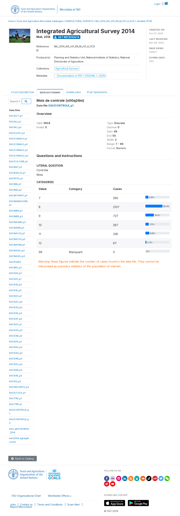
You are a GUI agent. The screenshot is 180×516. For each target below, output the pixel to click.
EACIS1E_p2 (15, 290)
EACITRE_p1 (15, 398)
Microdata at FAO (70, 9)
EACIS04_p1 (15, 341)
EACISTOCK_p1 (17, 392)
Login (157, 4)
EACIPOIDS (15, 261)
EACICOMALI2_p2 (18, 155)
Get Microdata (66, 37)
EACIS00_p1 (15, 273)
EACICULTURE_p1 (18, 161)
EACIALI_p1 (15, 121)
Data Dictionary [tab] (50, 92)
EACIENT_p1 (15, 167)
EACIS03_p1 (15, 324)
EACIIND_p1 (15, 184)
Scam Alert (73, 504)
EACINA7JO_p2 (17, 239)
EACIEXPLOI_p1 (17, 172)
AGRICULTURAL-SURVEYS (79, 21)
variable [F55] (144, 21)
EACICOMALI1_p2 (18, 144)
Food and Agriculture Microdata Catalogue (40, 21)
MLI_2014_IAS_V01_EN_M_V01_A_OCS (114, 21)
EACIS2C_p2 (15, 301)
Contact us (26, 504)
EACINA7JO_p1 (17, 233)
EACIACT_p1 (15, 115)
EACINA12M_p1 (17, 244)
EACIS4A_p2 (15, 352)
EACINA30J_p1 (17, 250)
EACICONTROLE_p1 (61, 105)
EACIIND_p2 (15, 189)
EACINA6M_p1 (16, 227)
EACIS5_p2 (15, 381)
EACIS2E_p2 (15, 313)
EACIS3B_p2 (15, 335)
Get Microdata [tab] (97, 92)
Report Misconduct (21, 506)
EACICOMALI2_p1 (18, 150)
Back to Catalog (22, 458)
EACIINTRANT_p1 (18, 195)
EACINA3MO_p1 (17, 222)
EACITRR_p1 (15, 404)
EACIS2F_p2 (15, 318)
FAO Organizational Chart (26, 495)
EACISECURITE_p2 (19, 387)
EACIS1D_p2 (15, 284)
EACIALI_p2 (15, 127)
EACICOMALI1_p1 (18, 138)
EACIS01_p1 (15, 278)
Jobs (13, 504)
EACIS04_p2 (15, 347)
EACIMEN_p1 (15, 210)
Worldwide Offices (58, 495)
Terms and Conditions (50, 504)
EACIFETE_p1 (16, 178)
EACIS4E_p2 (15, 375)
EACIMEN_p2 (16, 216)
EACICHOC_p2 (17, 133)
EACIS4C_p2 (15, 364)
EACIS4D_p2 (15, 369)
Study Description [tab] (22, 92)
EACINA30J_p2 (17, 256)
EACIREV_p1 (15, 267)
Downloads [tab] (73, 92)
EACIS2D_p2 (15, 307)
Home (11, 21)
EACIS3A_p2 (15, 330)
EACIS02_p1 (15, 295)
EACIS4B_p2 (15, 358)
